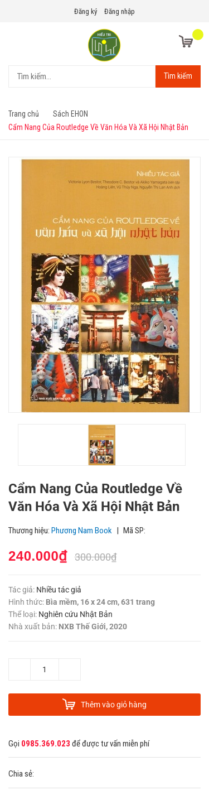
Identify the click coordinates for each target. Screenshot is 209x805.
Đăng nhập (119, 11)
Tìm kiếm (178, 75)
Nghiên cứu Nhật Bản (75, 614)
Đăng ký (85, 11)
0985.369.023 (45, 744)
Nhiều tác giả (58, 589)
